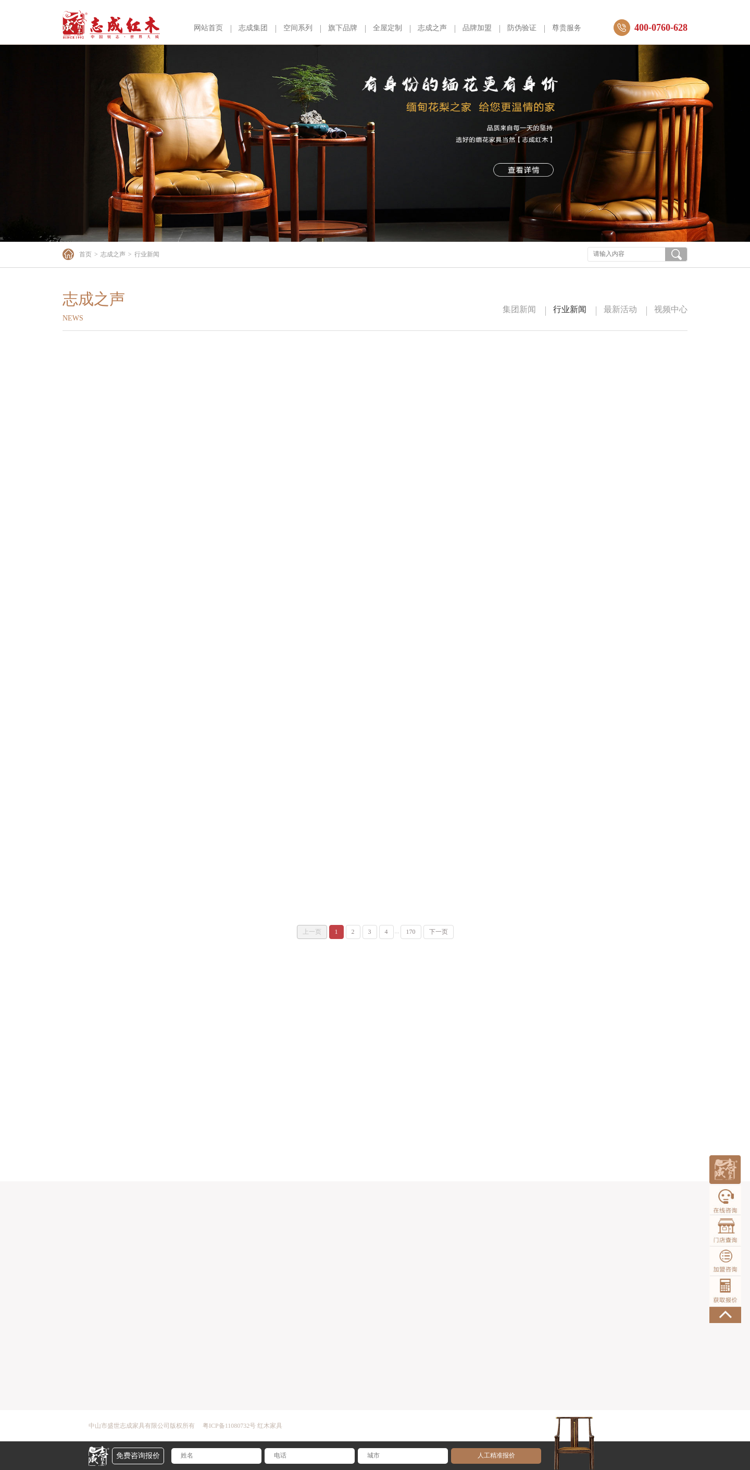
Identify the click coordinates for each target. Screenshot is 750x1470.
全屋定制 (387, 28)
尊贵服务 (566, 28)
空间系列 (297, 28)
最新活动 (620, 309)
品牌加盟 (477, 28)
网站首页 (208, 28)
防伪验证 (521, 28)
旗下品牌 (342, 28)
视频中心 (671, 309)
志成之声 (432, 28)
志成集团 (253, 28)
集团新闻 (519, 309)
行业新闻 (569, 309)
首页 (85, 254)
